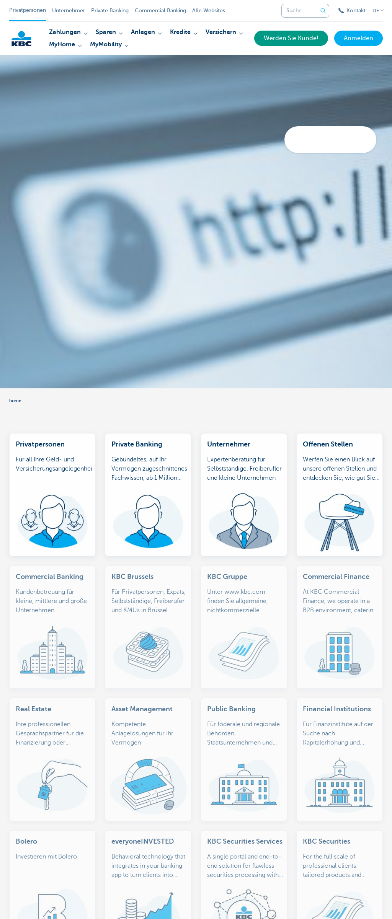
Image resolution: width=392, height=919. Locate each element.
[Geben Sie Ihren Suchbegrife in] (323, 11)
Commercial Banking (160, 10)
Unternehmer (68, 10)
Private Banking (110, 10)
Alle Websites (208, 10)
